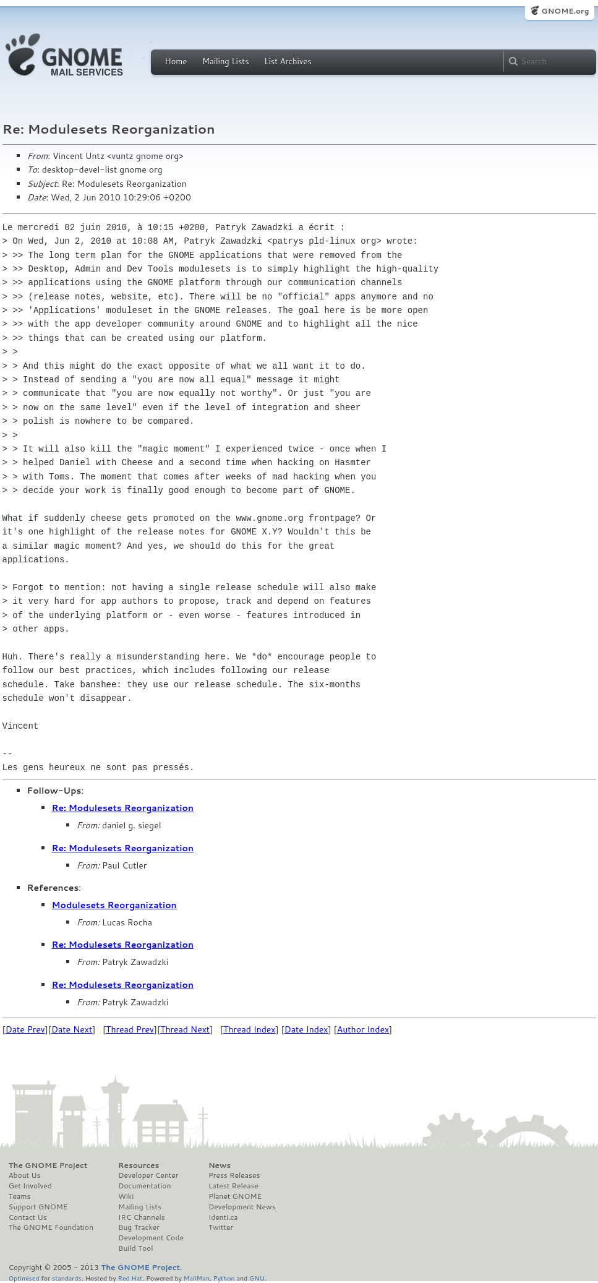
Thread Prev (130, 1029)
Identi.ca (223, 1217)
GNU (257, 1277)
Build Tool (135, 1248)
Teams (20, 1196)
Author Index (363, 1029)
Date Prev (25, 1029)
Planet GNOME (235, 1196)
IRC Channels (141, 1217)
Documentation (144, 1186)
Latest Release (233, 1186)
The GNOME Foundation (51, 1227)
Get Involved (30, 1186)
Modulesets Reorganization (114, 905)
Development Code (151, 1238)
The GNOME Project (48, 1165)
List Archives (287, 61)
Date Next (71, 1029)
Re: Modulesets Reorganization (123, 808)
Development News (242, 1207)
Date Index (306, 1029)
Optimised (24, 1277)
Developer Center (148, 1175)
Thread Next (185, 1029)
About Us (25, 1175)
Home (176, 61)
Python (224, 1277)
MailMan (197, 1277)
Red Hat (129, 1277)
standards (67, 1277)
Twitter (220, 1227)
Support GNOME (38, 1207)
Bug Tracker (139, 1227)
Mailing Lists (225, 61)
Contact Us (28, 1217)
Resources (138, 1165)
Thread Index (249, 1029)
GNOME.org (565, 11)
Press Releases (234, 1175)
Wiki (126, 1196)
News (219, 1165)
